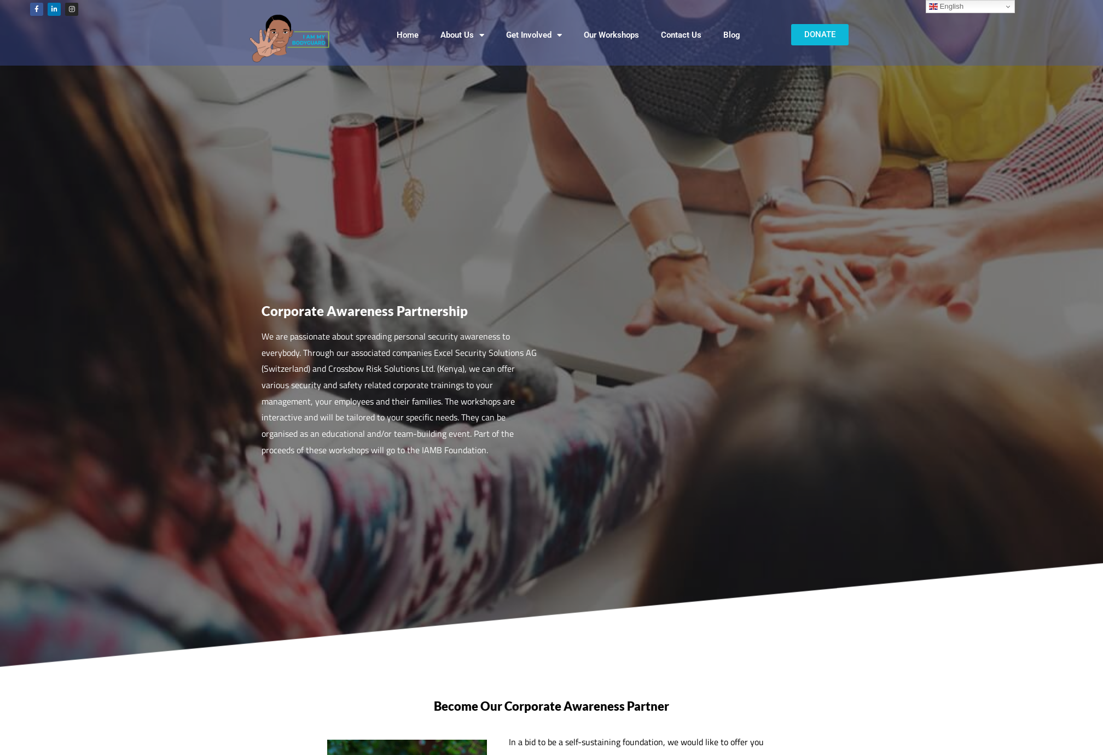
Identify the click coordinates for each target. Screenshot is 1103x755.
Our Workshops (611, 35)
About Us (462, 35)
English (946, 6)
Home (408, 35)
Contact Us (681, 35)
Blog (731, 35)
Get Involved (534, 35)
